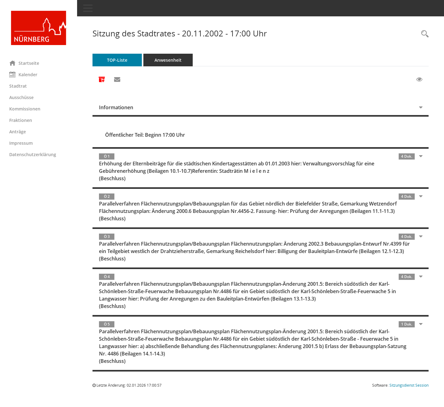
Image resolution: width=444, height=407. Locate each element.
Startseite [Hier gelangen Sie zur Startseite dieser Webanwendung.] (24, 63)
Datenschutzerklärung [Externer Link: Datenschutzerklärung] (32, 154)
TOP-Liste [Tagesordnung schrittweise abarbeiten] (117, 60)
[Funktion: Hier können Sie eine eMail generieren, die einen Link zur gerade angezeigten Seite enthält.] (117, 79)
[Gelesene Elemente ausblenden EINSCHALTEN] (419, 79)
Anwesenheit (168, 60)
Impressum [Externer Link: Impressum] (21, 143)
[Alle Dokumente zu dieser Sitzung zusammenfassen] (101, 80)
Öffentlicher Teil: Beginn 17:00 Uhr (145, 134)
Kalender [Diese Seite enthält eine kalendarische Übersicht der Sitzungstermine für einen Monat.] (23, 74)
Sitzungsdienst (409, 385)
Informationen (116, 107)
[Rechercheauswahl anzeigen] (423, 34)
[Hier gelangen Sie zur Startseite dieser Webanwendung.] (38, 28)
